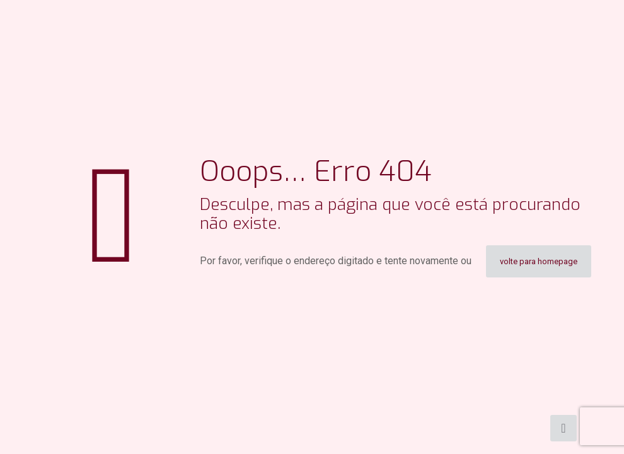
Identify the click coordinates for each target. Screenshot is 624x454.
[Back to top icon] (563, 428)
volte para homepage (538, 261)
